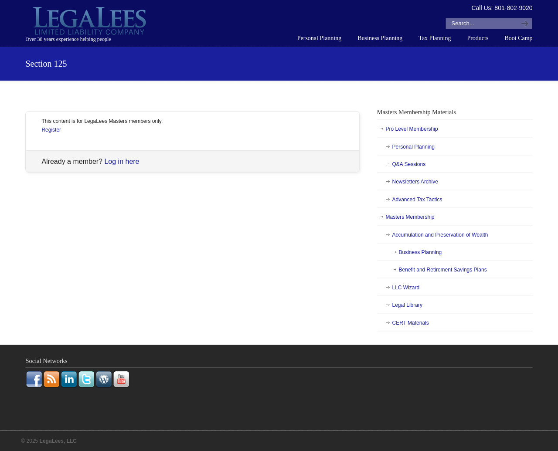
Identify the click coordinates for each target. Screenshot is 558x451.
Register (51, 130)
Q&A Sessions (409, 164)
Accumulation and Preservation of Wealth (440, 235)
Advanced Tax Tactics (417, 200)
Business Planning (420, 252)
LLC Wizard (406, 288)
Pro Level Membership (412, 129)
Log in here (121, 161)
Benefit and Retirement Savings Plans (443, 270)
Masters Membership (410, 217)
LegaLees (90, 22)
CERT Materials (410, 323)
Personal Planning (413, 147)
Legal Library (407, 305)
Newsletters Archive (415, 182)
